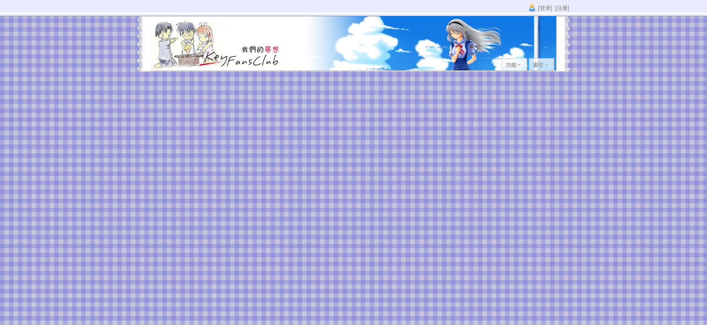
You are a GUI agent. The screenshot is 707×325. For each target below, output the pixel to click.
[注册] (562, 8)
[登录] (545, 8)
